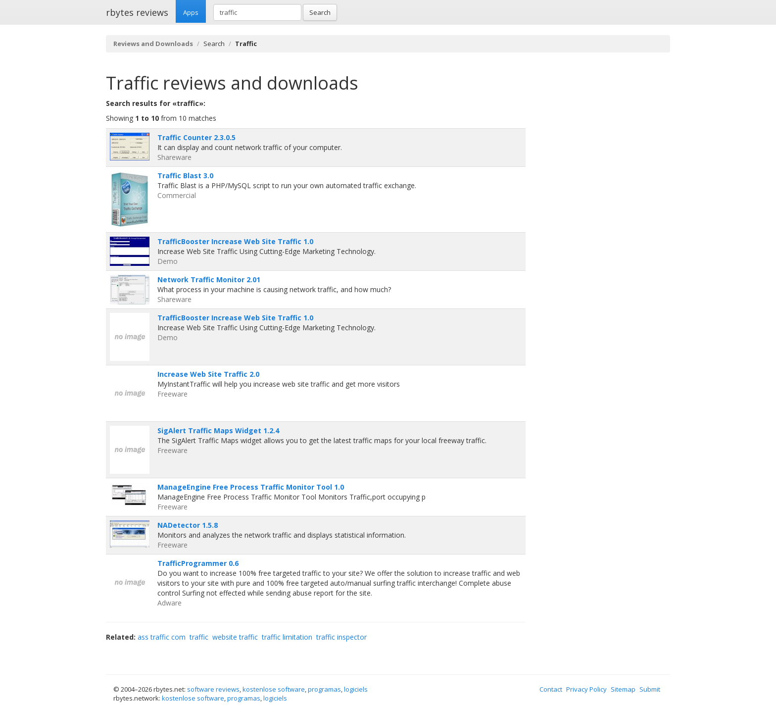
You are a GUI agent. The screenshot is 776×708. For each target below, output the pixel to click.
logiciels (356, 689)
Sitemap (623, 689)
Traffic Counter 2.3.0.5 (196, 137)
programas (324, 689)
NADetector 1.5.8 (187, 525)
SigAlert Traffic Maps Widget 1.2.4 (218, 430)
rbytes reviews (137, 12)
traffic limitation (287, 637)
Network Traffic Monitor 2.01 (208, 279)
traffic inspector (341, 637)
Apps (190, 12)
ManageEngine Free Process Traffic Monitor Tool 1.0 (250, 487)
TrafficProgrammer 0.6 (198, 563)
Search (320, 12)
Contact (550, 689)
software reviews (213, 689)
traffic (199, 637)
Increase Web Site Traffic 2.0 (208, 374)
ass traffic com (162, 637)
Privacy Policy (586, 689)
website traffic (235, 637)
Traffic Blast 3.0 (185, 175)
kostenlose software (273, 689)
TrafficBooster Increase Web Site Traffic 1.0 (235, 241)
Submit (649, 689)
